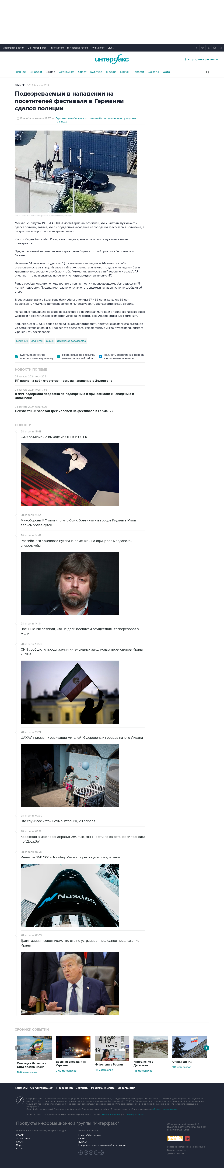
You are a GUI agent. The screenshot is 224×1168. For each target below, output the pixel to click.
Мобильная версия (13, 47)
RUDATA (82, 1141)
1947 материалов (27, 1072)
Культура (96, 72)
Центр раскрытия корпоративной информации (101, 1145)
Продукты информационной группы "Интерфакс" (67, 1123)
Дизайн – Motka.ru (176, 1153)
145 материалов (143, 1070)
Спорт (82, 72)
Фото (166, 72)
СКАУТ (19, 1141)
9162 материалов (66, 1070)
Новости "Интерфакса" (89, 1135)
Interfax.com (57, 47)
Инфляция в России (109, 1064)
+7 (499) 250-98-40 (111, 1114)
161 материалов (104, 1069)
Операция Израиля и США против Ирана (32, 1065)
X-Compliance (23, 1138)
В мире (50, 72)
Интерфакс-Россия (78, 47)
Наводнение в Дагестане (143, 1063)
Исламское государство (71, 341)
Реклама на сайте (103, 1088)
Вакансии (82, 1088)
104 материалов (181, 1067)
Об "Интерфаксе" (37, 47)
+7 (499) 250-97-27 (135, 1114)
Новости (138, 72)
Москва (111, 72)
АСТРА (19, 1148)
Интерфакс (112, 59)
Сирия (50, 341)
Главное (20, 72)
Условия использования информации (186, 1147)
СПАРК (20, 1135)
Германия (22, 341)
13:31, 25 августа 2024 (38, 85)
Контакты (21, 1088)
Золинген (37, 341)
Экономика (66, 72)
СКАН (81, 1138)
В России (36, 72)
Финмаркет (98, 47)
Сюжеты (153, 72)
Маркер (20, 1145)
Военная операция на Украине (71, 1063)
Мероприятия (126, 1088)
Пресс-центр (64, 1088)
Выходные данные (176, 1150)
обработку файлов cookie (165, 1109)
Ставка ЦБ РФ (182, 1062)
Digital (124, 72)
